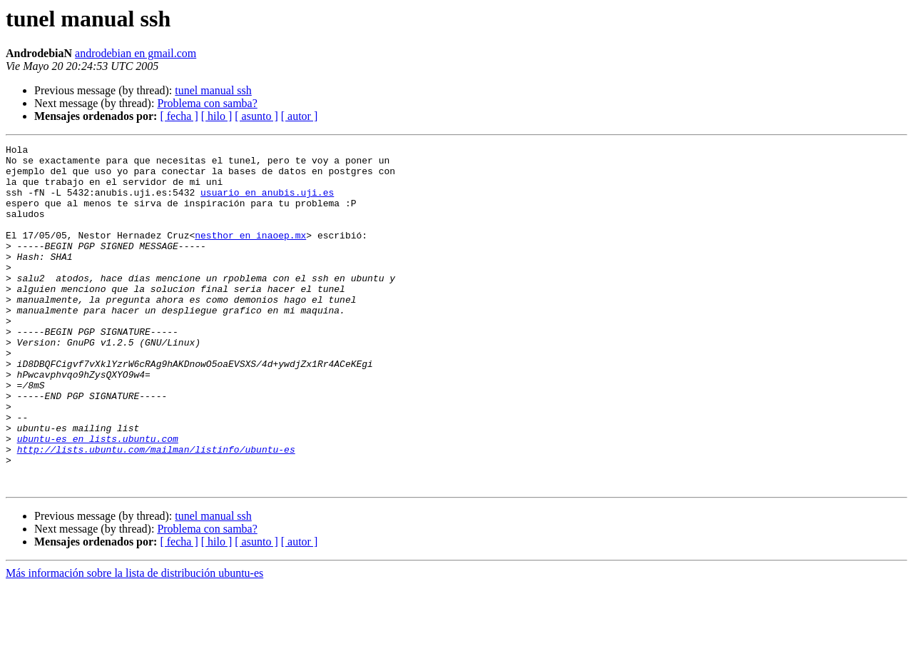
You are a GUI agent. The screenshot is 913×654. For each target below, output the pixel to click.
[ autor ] (299, 116)
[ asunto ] (256, 116)
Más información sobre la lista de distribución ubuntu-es (134, 641)
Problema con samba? (207, 103)
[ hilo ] (217, 116)
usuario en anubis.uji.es (267, 202)
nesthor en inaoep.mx (250, 254)
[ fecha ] (179, 116)
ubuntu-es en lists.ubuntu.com (97, 498)
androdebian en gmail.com (135, 53)
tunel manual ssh (213, 90)
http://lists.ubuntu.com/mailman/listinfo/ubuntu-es (156, 511)
